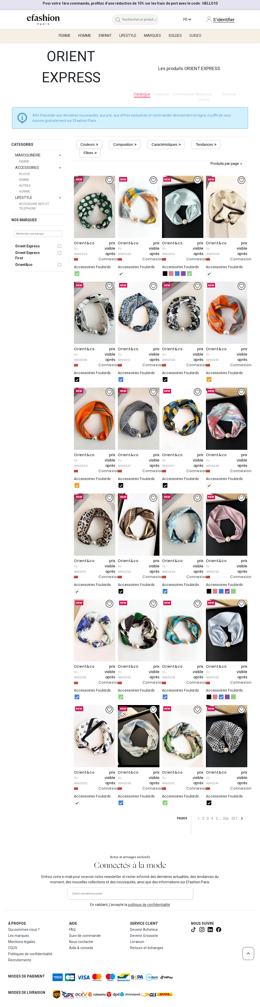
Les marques (18, 936)
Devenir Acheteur (144, 930)
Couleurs (87, 144)
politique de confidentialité (149, 905)
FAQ (72, 930)
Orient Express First (27, 255)
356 (226, 819)
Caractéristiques (164, 144)
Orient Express (27, 246)
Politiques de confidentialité (30, 954)
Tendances (204, 144)
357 (234, 819)
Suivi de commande (85, 936)
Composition (123, 144)
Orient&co (23, 265)
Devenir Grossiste (144, 936)
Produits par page (224, 164)
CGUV (12, 948)
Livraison (137, 942)
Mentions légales (21, 942)
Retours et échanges (146, 948)
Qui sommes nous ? (24, 930)
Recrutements (19, 960)
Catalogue (142, 94)
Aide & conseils (81, 948)
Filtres (88, 153)
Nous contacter (81, 942)
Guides (195, 36)
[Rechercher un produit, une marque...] (140, 19)
